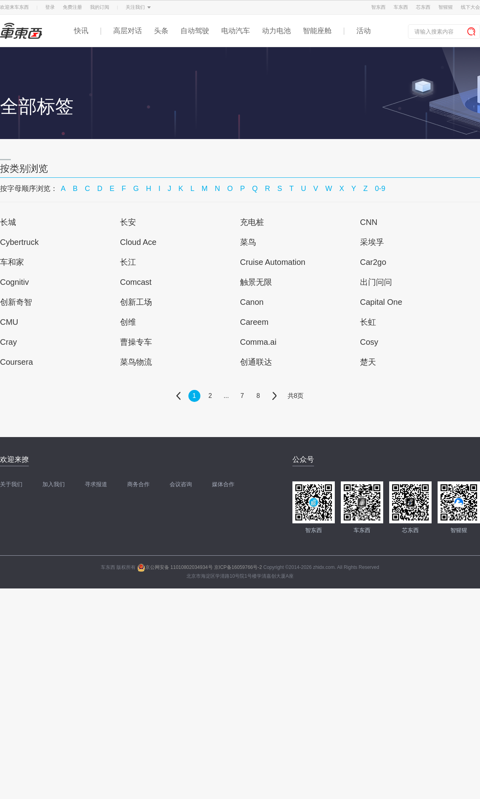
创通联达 (256, 362)
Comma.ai (258, 342)
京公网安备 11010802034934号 (175, 567)
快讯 (81, 31)
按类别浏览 (24, 168)
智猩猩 (445, 7)
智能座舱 (317, 31)
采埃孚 (372, 242)
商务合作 (138, 484)
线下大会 (470, 7)
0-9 (380, 189)
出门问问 (376, 282)
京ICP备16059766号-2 (238, 567)
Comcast (136, 282)
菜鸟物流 (136, 362)
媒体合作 (223, 484)
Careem (254, 322)
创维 (128, 322)
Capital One (381, 302)
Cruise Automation (272, 262)
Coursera (16, 362)
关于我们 (11, 484)
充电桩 (252, 222)
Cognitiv (14, 282)
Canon (252, 302)
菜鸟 (248, 242)
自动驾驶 (194, 31)
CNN (368, 222)
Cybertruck (19, 242)
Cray (8, 342)
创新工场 (136, 302)
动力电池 (276, 31)
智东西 (378, 7)
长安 (128, 222)
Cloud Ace (138, 242)
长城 (8, 222)
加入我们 (53, 484)
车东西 (401, 7)
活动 (363, 31)
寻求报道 (96, 484)
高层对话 (127, 31)
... (226, 395)
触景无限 (256, 282)
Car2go (373, 262)
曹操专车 (136, 342)
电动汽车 (235, 31)
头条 (161, 31)
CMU (9, 322)
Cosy (369, 342)
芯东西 (423, 7)
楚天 (368, 362)
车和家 (12, 262)
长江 (128, 262)
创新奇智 (16, 302)
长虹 (368, 322)
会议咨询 (181, 484)
